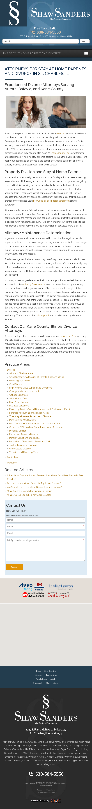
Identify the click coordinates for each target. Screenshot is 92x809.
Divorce (11, 370)
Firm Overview (50, 671)
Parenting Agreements (20, 380)
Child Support (16, 384)
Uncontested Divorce (20, 448)
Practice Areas (51, 675)
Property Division (17, 431)
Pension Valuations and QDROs (25, 438)
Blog (48, 683)
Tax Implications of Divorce (23, 445)
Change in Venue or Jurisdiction (25, 391)
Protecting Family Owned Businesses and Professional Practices (41, 409)
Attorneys (38, 675)
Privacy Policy (42, 793)
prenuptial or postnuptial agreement (51, 201)
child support (42, 315)
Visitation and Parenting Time (23, 452)
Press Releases (41, 679)
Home (38, 671)
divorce (60, 133)
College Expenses (18, 395)
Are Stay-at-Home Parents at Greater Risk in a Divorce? (34, 487)
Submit (14, 567)
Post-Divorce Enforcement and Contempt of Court (34, 423)
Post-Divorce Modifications (22, 420)
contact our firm (68, 336)
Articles (53, 679)
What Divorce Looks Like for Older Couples (29, 495)
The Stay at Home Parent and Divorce (31, 53)
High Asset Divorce (18, 402)
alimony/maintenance (34, 284)
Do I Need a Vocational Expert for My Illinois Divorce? (34, 483)
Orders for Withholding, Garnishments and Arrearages (36, 427)
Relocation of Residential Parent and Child (30, 441)
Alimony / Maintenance (21, 373)
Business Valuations (19, 405)
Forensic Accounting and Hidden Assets (29, 413)
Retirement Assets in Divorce (23, 434)
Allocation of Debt (18, 398)
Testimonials (37, 683)
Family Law (12, 457)
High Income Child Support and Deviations (30, 388)
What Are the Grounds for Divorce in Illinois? (29, 491)
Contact (56, 683)
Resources (41, 790)
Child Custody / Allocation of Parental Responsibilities (36, 377)
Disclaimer (50, 790)
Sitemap (51, 793)
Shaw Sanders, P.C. (60, 153)
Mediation (12, 462)
